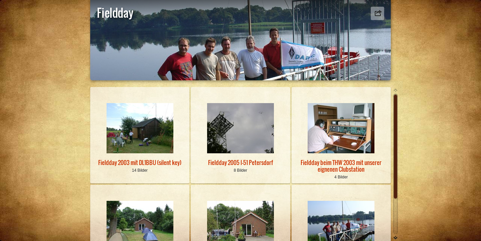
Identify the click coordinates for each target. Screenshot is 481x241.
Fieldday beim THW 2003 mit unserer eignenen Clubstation (341, 165)
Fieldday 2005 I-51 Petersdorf (240, 162)
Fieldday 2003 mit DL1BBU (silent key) (139, 162)
